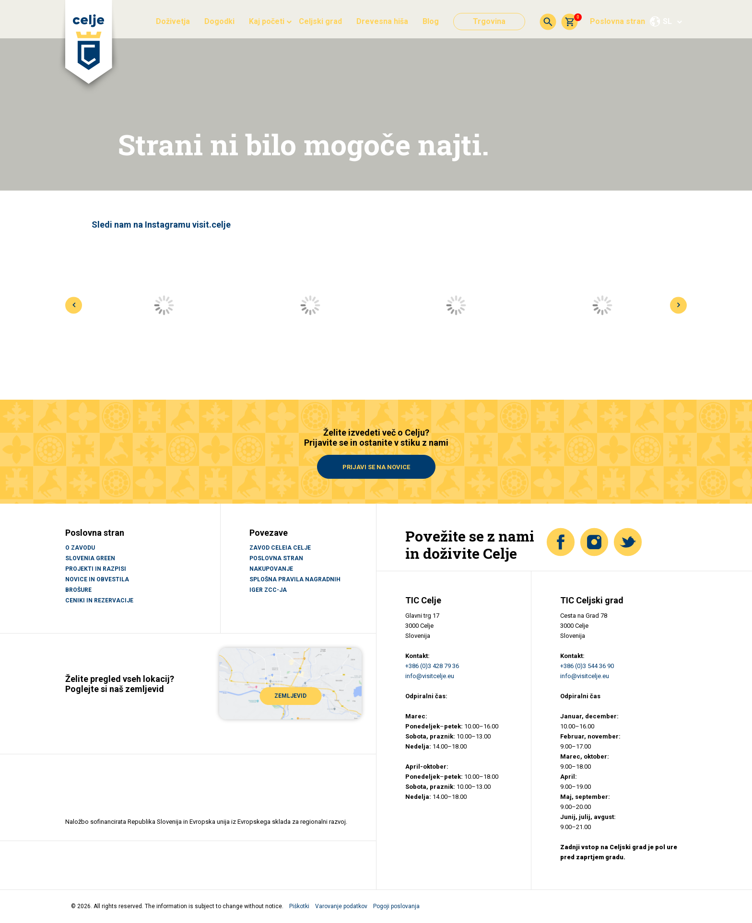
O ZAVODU (80, 547)
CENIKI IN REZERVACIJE (99, 600)
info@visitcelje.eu (429, 676)
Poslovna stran (617, 21)
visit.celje (211, 224)
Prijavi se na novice (376, 467)
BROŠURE (78, 590)
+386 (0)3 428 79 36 (432, 665)
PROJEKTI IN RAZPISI (95, 568)
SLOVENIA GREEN (90, 558)
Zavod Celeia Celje (280, 547)
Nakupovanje (271, 568)
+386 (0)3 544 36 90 (587, 665)
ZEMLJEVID (290, 695)
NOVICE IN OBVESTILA (97, 579)
